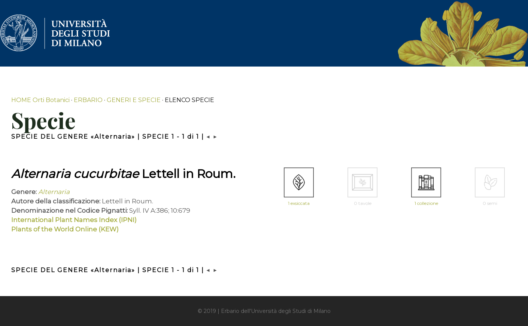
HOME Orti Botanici (40, 100)
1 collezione (426, 203)
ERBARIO (88, 100)
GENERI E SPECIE (134, 100)
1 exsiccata (299, 203)
